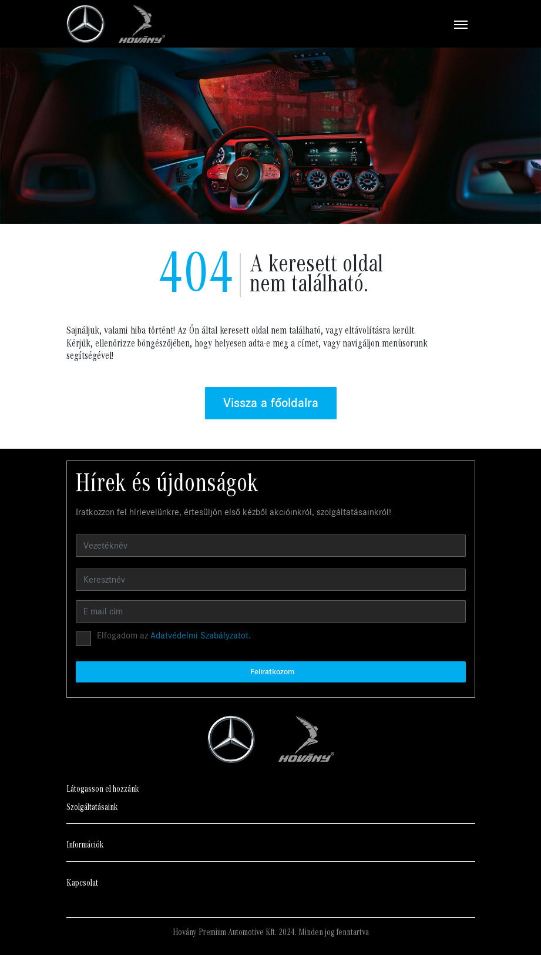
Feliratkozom (272, 672)
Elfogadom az (174, 635)
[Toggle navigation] (320, 24)
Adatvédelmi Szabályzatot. (200, 635)
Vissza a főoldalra (270, 403)
